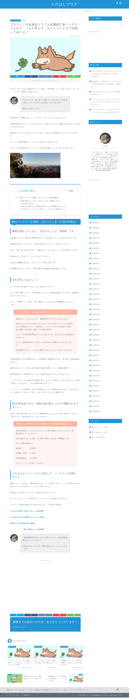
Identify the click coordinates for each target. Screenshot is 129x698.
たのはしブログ (64, 4)
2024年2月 (95, 268)
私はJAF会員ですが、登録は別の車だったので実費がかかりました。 (46, 206)
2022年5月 (95, 340)
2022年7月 (95, 330)
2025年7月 (95, 238)
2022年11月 (96, 309)
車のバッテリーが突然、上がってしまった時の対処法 (40, 198)
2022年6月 (95, 335)
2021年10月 (96, 376)
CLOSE (71, 190)
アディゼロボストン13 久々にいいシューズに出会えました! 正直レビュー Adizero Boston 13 (106, 73)
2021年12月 (96, 365)
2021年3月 (95, 411)
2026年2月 (95, 223)
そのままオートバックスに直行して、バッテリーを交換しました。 (45, 209)
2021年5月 (95, 401)
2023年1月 (95, 299)
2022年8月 (95, 325)
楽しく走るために (15, 20)
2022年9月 (95, 319)
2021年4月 (95, 406)
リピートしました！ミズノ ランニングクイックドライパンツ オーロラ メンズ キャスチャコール (106, 102)
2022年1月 (95, 360)
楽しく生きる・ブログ (100, 432)
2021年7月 (95, 391)
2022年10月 (96, 314)
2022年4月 (95, 345)
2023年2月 (95, 294)
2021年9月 (95, 381)
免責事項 (26, 695)
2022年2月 (95, 355)
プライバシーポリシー (15, 695)
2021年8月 (95, 386)
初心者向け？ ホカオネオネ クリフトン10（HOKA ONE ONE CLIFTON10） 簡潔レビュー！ (106, 84)
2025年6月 (95, 243)
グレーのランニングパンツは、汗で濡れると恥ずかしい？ (106, 93)
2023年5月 (95, 289)
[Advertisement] (45, 577)
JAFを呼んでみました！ (31, 203)
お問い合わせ (89, 11)
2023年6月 (95, 284)
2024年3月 (95, 263)
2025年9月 (95, 228)
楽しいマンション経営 (100, 427)
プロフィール (64, 11)
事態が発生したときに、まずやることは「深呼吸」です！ (42, 201)
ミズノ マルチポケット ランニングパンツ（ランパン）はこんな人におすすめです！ (106, 111)
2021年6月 (95, 396)
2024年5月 (95, 253)
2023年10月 (96, 274)
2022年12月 (96, 304)
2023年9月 (95, 279)
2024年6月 (95, 248)
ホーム (40, 11)
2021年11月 (96, 370)
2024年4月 (95, 258)
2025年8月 (95, 233)
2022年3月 (95, 350)
